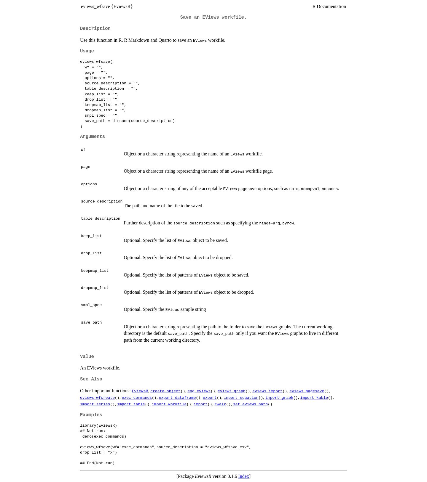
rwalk (220, 404)
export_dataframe (177, 397)
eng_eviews (199, 390)
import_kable (314, 397)
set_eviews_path (250, 404)
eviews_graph (232, 390)
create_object (165, 390)
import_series (95, 404)
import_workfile (169, 404)
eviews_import (267, 390)
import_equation (241, 397)
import (201, 404)
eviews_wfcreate (97, 397)
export (210, 397)
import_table (131, 404)
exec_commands (137, 397)
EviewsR (140, 390)
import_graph (279, 397)
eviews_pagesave (306, 390)
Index (243, 476)
